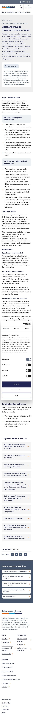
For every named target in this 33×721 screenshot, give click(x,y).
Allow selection (16, 390)
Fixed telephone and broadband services (15, 23)
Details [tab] (16, 328)
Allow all (16, 384)
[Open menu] (28, 7)
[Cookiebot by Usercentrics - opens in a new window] (23, 324)
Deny (16, 395)
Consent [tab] (6, 328)
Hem (3, 12)
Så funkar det (9, 12)
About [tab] (27, 328)
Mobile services (7, 20)
